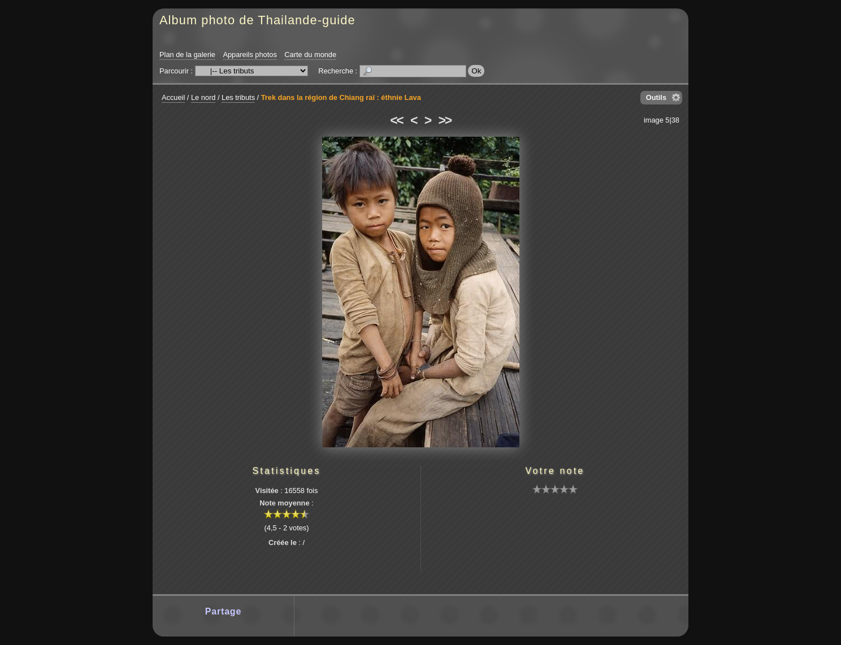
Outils (656, 97)
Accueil (173, 97)
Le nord (203, 97)
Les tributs (238, 97)
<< (396, 120)
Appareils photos (249, 54)
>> (445, 120)
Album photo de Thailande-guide (257, 20)
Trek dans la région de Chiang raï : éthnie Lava (341, 97)
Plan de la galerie (187, 54)
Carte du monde (310, 54)
